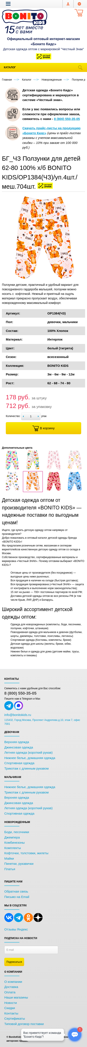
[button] (8, 3)
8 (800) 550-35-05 (20, 693)
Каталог (10, 67)
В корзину (43, 428)
